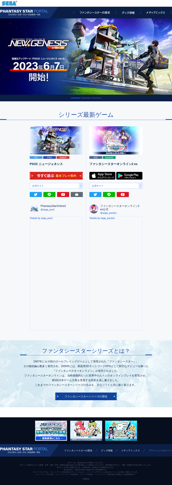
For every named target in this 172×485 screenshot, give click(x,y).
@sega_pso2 (48, 209)
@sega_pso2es (108, 213)
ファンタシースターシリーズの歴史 (86, 396)
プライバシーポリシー (160, 450)
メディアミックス (155, 12)
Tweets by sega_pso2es (102, 218)
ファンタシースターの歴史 (94, 12)
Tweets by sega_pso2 (41, 218)
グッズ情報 (128, 12)
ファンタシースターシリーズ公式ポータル (24, 12)
